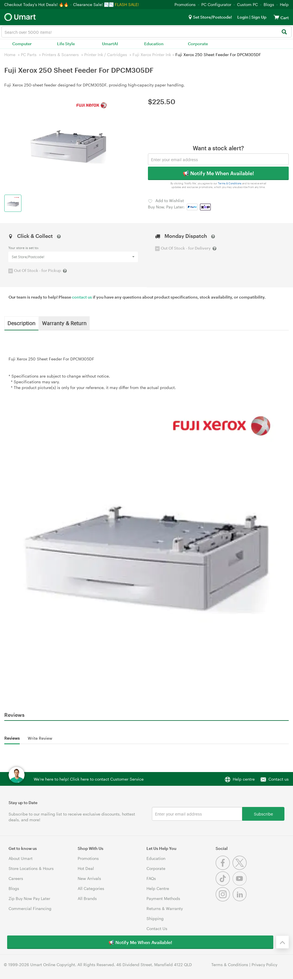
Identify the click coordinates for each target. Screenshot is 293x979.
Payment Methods (163, 898)
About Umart (21, 858)
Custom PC (247, 4)
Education (154, 43)
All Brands (87, 898)
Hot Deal (86, 868)
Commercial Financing (30, 908)
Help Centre (157, 888)
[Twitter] (240, 868)
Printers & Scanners (60, 54)
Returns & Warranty (164, 908)
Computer (22, 43)
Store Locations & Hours (31, 868)
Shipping (155, 918)
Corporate (198, 43)
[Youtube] (240, 884)
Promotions (185, 4)
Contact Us (156, 928)
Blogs (269, 4)
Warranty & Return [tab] (64, 322)
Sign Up (258, 17)
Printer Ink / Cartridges (105, 54)
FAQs (151, 878)
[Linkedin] (240, 899)
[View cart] (276, 17)
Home (9, 54)
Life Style (66, 43)
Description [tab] (21, 322)
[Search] (284, 32)
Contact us (278, 779)
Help (284, 4)
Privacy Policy (264, 964)
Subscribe (263, 813)
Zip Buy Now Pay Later (29, 898)
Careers (16, 878)
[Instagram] (224, 899)
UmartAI (110, 43)
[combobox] (146, 31)
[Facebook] (224, 868)
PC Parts (29, 54)
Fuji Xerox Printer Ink (152, 54)
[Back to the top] (282, 942)
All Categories (91, 888)
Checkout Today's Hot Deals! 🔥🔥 (37, 4)
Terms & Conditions (230, 183)
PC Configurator (216, 4)
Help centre (244, 779)
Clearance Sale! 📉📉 (93, 4)
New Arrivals (89, 878)
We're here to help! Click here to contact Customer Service (89, 779)
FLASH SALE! (127, 4)
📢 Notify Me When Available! (218, 173)
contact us (82, 297)
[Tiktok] (224, 884)
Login (242, 17)
